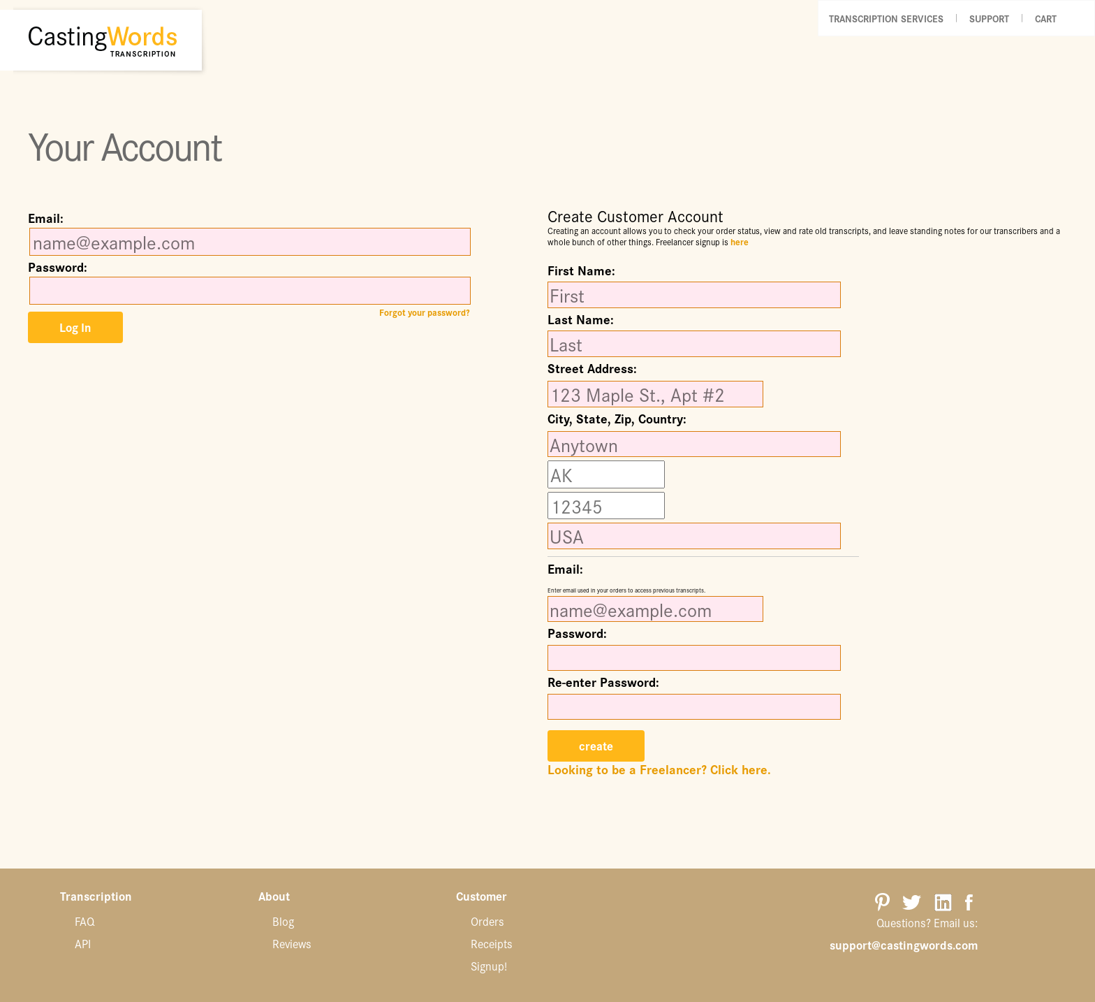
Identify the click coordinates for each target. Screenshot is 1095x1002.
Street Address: (592, 369)
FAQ (84, 921)
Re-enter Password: (603, 682)
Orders (487, 921)
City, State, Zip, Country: (617, 420)
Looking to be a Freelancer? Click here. (659, 769)
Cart (1046, 18)
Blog (283, 921)
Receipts (492, 943)
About (274, 897)
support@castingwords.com (904, 944)
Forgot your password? (424, 312)
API (83, 943)
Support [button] (989, 18)
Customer (481, 897)
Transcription (96, 897)
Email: (46, 218)
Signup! (489, 965)
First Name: (581, 270)
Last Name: (581, 319)
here (739, 241)
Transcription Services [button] (886, 18)
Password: (57, 267)
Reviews (291, 943)
